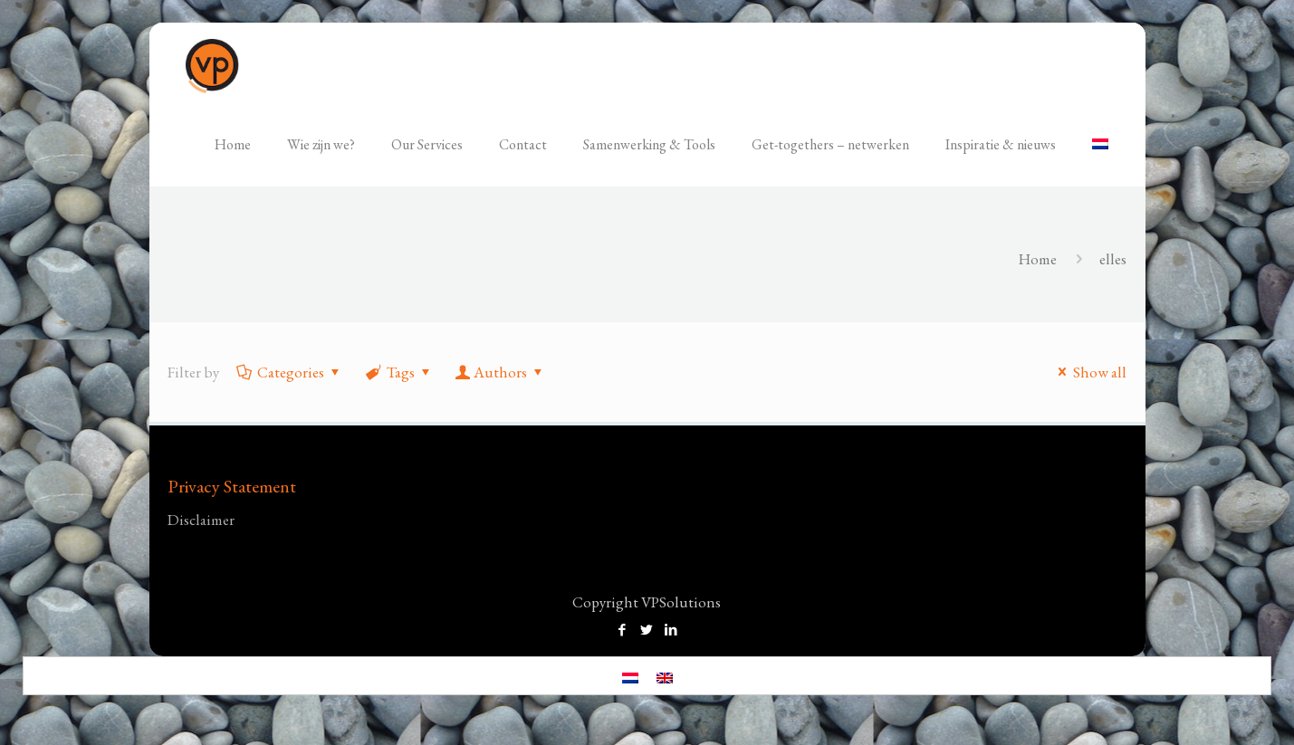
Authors (500, 372)
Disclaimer (201, 520)
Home (1038, 259)
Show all (1088, 372)
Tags (399, 372)
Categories (289, 372)
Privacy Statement (232, 486)
